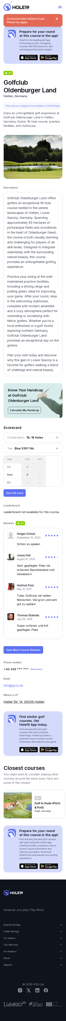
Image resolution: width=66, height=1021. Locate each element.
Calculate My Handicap (24, 410)
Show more (36, 669)
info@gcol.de (13, 685)
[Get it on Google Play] (49, 57)
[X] (29, 990)
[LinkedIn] (37, 990)
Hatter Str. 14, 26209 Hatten (24, 702)
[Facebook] (46, 990)
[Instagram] (20, 990)
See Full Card (14, 492)
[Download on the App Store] (28, 57)
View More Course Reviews (23, 649)
